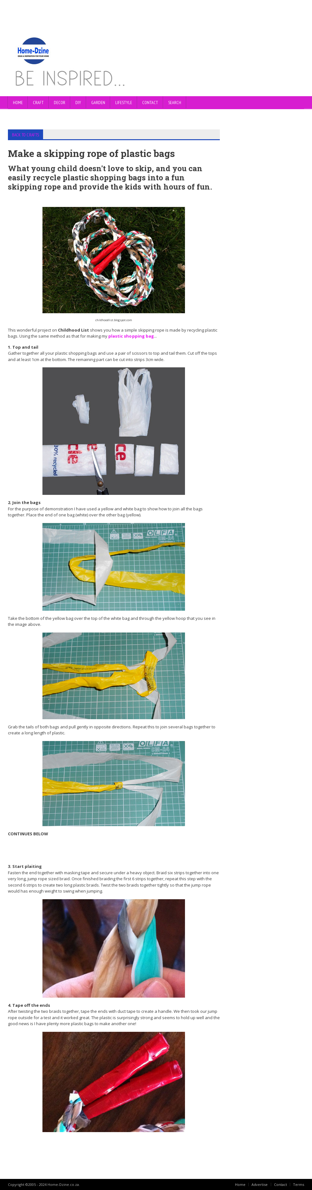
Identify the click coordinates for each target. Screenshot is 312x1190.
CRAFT (38, 102)
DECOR (59, 102)
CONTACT (150, 102)
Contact (280, 1183)
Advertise (260, 1183)
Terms (298, 1183)
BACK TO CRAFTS (23, 134)
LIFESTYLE (123, 102)
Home (18, 102)
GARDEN (98, 102)
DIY (78, 102)
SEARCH (174, 102)
